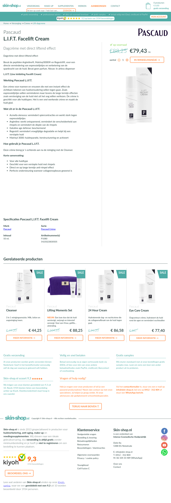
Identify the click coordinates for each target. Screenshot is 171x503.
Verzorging (16, 28)
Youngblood (82, 470)
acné (51, 15)
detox (57, 15)
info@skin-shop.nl (124, 394)
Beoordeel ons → (19, 478)
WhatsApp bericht (134, 397)
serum (73, 15)
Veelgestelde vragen (86, 439)
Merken (82, 6)
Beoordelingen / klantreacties (91, 452)
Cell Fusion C (83, 473)
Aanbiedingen (98, 6)
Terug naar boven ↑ (85, 411)
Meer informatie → (24, 342)
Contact (115, 6)
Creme (27, 28)
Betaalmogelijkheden (87, 446)
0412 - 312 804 (152, 394)
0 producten (158, 3)
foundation (65, 15)
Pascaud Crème (48, 234)
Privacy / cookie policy (87, 463)
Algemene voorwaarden (88, 459)
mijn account (158, 21)
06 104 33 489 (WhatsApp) (129, 462)
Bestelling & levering (86, 442)
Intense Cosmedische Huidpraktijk (129, 441)
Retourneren (83, 449)
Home (6, 28)
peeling (44, 15)
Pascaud (7, 234)
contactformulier (131, 391)
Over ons (117, 468)
